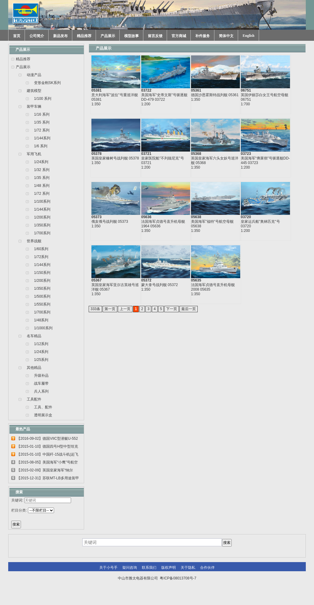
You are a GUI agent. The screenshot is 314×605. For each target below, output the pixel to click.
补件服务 (202, 36)
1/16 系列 (41, 114)
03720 (246, 217)
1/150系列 (42, 273)
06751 (246, 90)
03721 (146, 154)
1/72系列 (41, 257)
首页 (16, 36)
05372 (146, 280)
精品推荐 (84, 36)
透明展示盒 (43, 415)
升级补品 (41, 375)
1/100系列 (42, 201)
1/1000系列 (43, 328)
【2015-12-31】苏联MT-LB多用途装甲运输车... (48, 479)
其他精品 (34, 367)
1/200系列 (42, 217)
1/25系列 (41, 360)
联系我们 (149, 567)
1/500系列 (42, 296)
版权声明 (168, 567)
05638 (196, 217)
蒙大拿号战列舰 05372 (159, 285)
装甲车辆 (34, 106)
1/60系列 (41, 249)
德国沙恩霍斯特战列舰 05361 (215, 95)
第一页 (109, 309)
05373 (96, 217)
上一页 (125, 309)
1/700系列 (42, 233)
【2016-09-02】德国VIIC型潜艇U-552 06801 (47, 439)
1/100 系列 (42, 98)
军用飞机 (34, 154)
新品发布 (60, 36)
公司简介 (36, 36)
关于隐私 (188, 567)
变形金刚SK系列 (47, 83)
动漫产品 (34, 75)
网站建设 (169, 590)
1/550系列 (42, 304)
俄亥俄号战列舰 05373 (109, 221)
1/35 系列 (41, 122)
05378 (96, 154)
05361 (196, 90)
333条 (95, 309)
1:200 (145, 104)
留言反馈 (155, 36)
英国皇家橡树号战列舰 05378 (115, 158)
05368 (196, 154)
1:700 (245, 104)
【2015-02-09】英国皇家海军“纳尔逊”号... (45, 471)
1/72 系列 (41, 130)
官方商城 (179, 36)
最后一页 (188, 309)
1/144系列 (42, 138)
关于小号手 (108, 567)
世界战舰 (34, 241)
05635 (196, 280)
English (248, 35)
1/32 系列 (41, 170)
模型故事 (131, 36)
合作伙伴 (207, 567)
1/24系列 (41, 162)
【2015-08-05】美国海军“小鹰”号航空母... (47, 463)
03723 (246, 154)
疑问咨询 (129, 567)
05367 (96, 280)
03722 (146, 90)
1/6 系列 (40, 146)
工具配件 (34, 399)
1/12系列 (41, 344)
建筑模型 (34, 91)
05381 (96, 90)
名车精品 (34, 336)
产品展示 (108, 36)
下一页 (171, 309)
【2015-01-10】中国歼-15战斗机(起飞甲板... (47, 455)
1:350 (96, 104)
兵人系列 (41, 391)
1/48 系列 (41, 186)
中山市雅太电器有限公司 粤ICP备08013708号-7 (157, 578)
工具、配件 (43, 407)
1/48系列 (41, 320)
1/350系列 (42, 225)
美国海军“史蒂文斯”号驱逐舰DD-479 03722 (164, 97)
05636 (146, 217)
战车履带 (41, 383)
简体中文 (226, 36)
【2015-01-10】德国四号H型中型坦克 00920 (47, 447)
